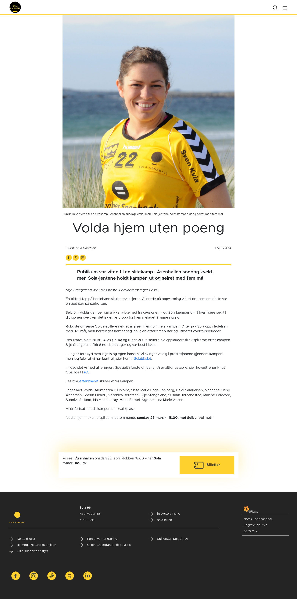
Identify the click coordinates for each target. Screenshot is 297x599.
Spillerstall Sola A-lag (169, 539)
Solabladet (142, 359)
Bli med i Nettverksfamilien (32, 545)
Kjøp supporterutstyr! (28, 551)
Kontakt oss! (22, 539)
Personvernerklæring (98, 539)
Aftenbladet (88, 381)
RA (86, 372)
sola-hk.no (161, 520)
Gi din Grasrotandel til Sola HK (105, 545)
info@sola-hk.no (165, 514)
